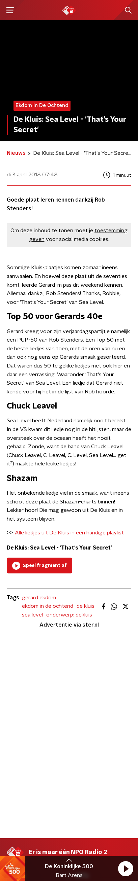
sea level (32, 615)
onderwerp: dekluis (69, 615)
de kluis (85, 606)
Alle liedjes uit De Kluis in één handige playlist (69, 532)
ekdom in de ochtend (47, 606)
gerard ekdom (39, 597)
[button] (125, 868)
